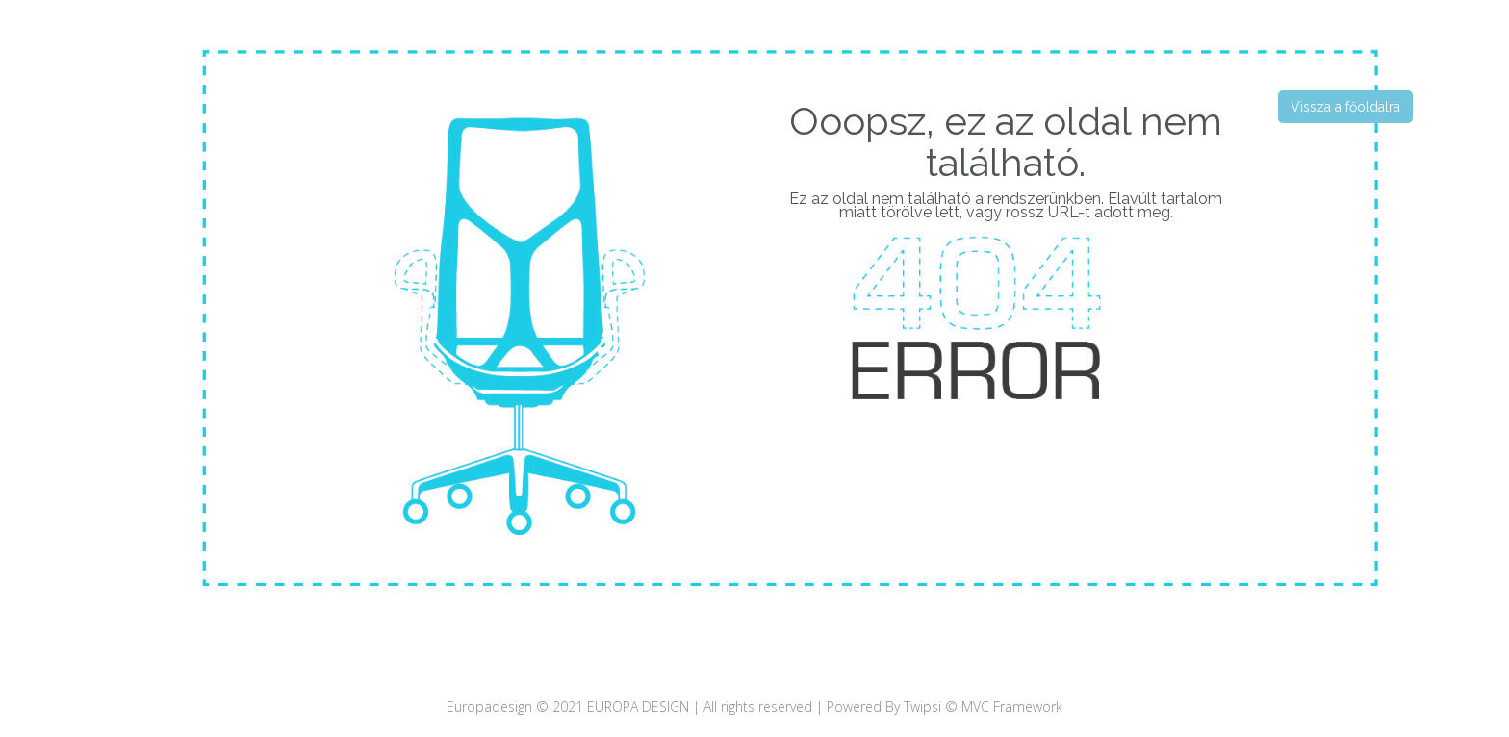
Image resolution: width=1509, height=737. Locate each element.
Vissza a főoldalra (1345, 106)
